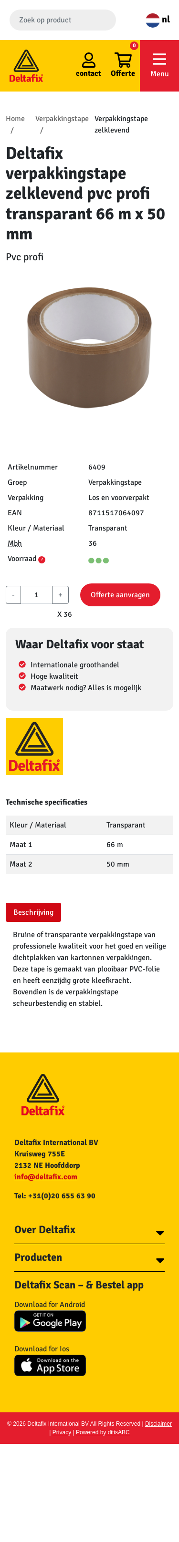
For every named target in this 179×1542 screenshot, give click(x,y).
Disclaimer (158, 1423)
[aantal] (37, 595)
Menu (159, 65)
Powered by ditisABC (103, 1432)
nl (158, 19)
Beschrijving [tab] (33, 912)
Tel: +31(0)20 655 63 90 (54, 1196)
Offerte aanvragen (120, 595)
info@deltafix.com (45, 1177)
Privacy (62, 1432)
